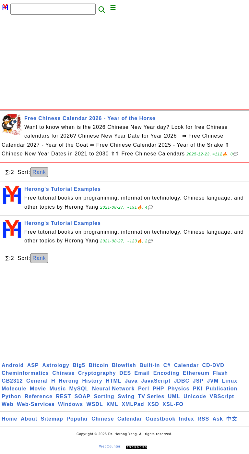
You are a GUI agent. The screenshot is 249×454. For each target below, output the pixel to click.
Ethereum (196, 373)
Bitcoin (98, 365)
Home (9, 419)
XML (112, 404)
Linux (230, 381)
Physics (178, 388)
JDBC (181, 381)
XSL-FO (173, 404)
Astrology (55, 365)
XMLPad (133, 404)
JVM (213, 381)
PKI (198, 388)
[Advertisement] (124, 63)
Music (58, 388)
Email (142, 373)
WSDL (95, 404)
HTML (113, 381)
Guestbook (161, 419)
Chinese (63, 373)
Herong (69, 381)
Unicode (195, 396)
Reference (39, 396)
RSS (203, 419)
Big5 (79, 365)
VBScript (222, 396)
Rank (39, 172)
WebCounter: (110, 446)
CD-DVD (213, 365)
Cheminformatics (25, 373)
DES (125, 373)
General (37, 381)
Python (11, 396)
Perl (143, 388)
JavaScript (156, 381)
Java (131, 381)
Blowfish (124, 365)
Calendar (186, 365)
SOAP (82, 396)
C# (167, 365)
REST (63, 396)
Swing (126, 396)
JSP (198, 381)
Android (13, 365)
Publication (221, 388)
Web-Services (36, 404)
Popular (77, 419)
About (29, 419)
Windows (70, 404)
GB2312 (12, 381)
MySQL (79, 388)
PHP (158, 388)
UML (174, 396)
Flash (220, 373)
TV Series (151, 396)
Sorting (104, 396)
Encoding (166, 373)
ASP (33, 365)
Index (186, 419)
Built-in (149, 365)
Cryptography (97, 373)
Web (7, 404)
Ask (218, 419)
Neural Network (113, 388)
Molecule (14, 388)
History (92, 381)
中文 (231, 419)
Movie (38, 388)
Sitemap (52, 419)
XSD (153, 404)
